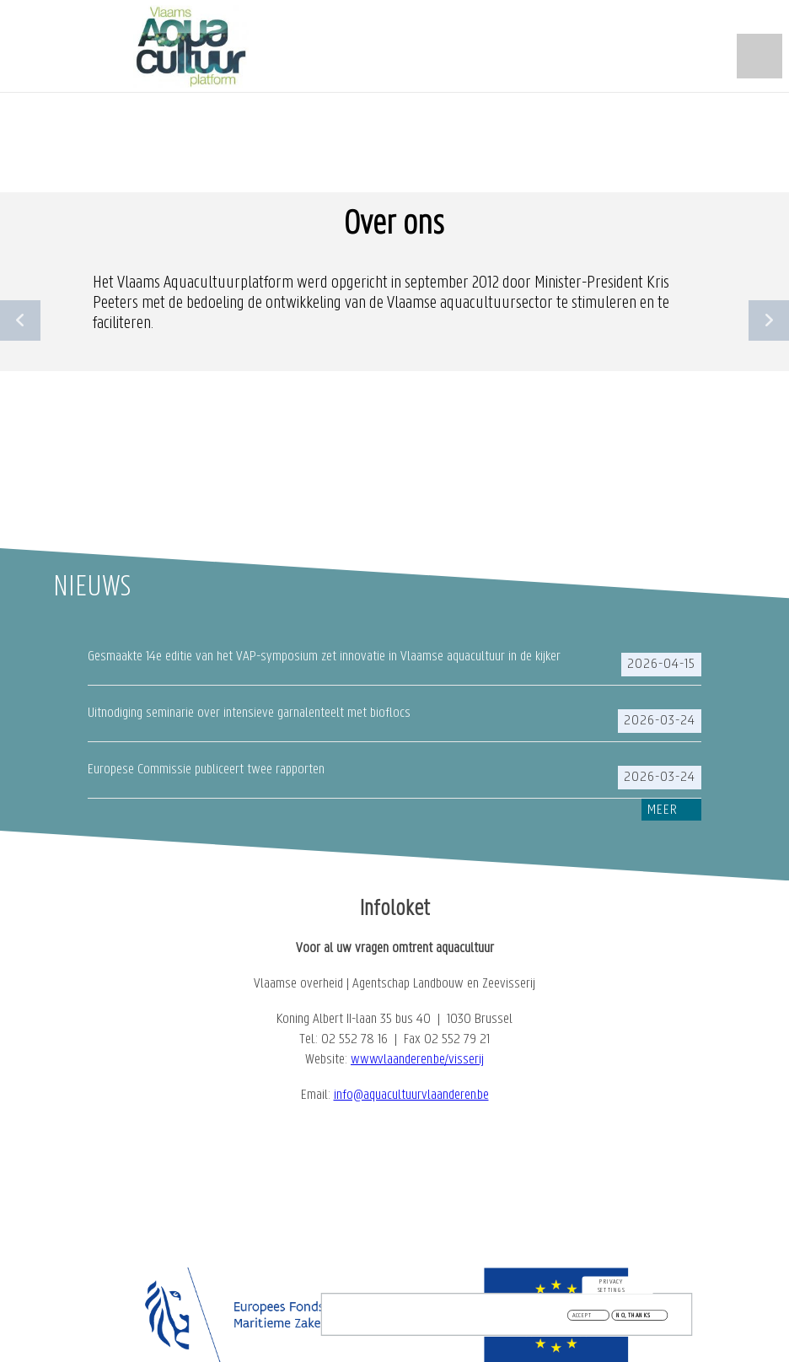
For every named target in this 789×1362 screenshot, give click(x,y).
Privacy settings (611, 1287)
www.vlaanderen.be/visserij (417, 1060)
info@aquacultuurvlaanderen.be (411, 1095)
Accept (582, 1318)
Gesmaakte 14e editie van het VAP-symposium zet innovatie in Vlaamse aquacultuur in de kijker (324, 657)
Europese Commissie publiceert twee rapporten (206, 770)
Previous (20, 320)
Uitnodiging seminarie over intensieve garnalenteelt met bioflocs (249, 713)
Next (769, 320)
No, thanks (633, 1318)
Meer (662, 810)
